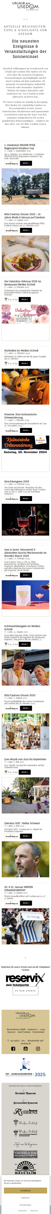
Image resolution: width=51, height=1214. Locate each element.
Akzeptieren (25, 1190)
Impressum (34, 1211)
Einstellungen (25, 1205)
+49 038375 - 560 (17, 1040)
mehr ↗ (26, 163)
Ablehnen (25, 1198)
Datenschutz (22, 1211)
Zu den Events (25, 991)
